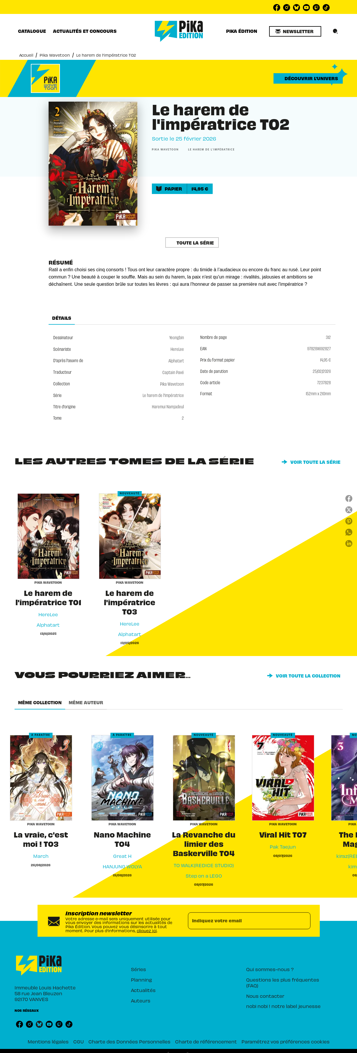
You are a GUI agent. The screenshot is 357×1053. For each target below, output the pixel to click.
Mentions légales (48, 1041)
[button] (295, 31)
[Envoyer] (303, 921)
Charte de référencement (206, 1041)
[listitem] (277, 7)
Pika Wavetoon (55, 54)
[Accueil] (178, 31)
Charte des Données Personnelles (129, 1041)
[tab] (32, 31)
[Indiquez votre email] (242, 920)
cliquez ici (147, 930)
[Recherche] (335, 31)
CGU (78, 1041)
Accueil (26, 54)
